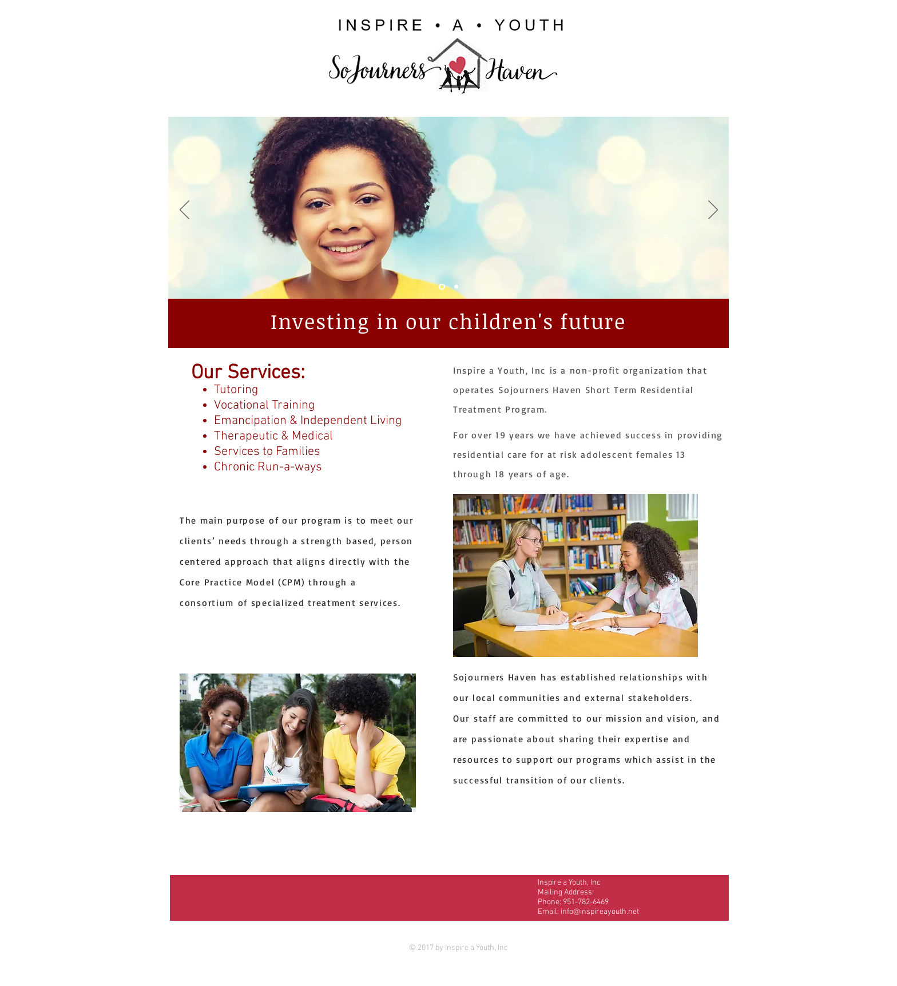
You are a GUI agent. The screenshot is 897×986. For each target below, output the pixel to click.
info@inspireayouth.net (600, 912)
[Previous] (184, 210)
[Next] (713, 210)
